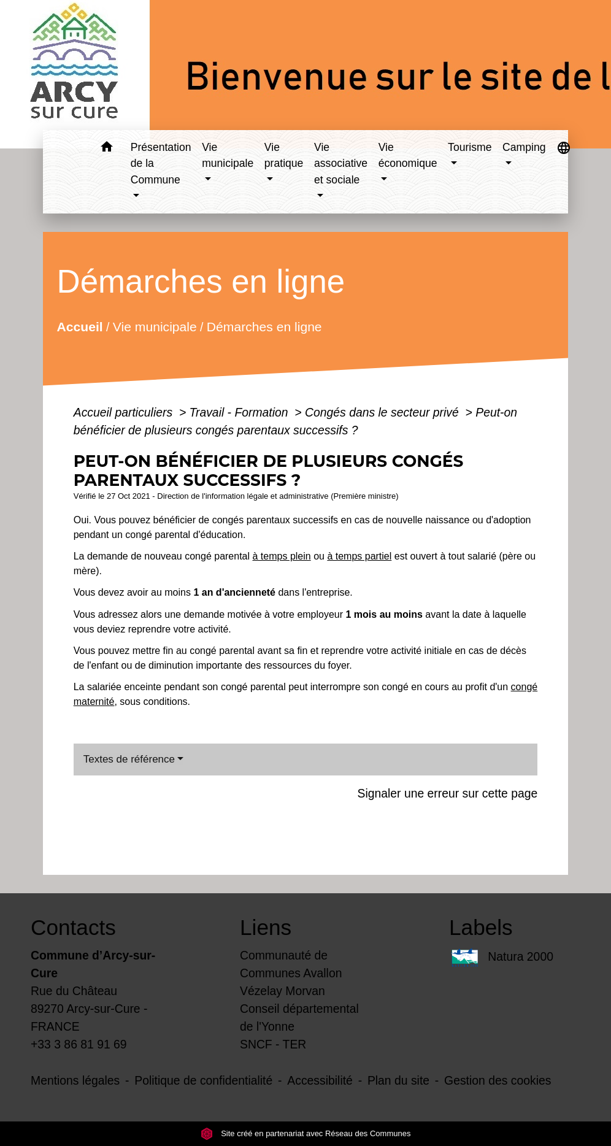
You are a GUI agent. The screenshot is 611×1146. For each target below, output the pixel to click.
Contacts (73, 927)
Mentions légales (75, 1080)
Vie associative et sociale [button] (340, 163)
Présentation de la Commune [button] (161, 163)
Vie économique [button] (408, 155)
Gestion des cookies (497, 1080)
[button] (107, 148)
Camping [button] (523, 147)
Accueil (79, 326)
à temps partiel (359, 556)
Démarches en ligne (264, 326)
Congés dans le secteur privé (383, 412)
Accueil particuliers (125, 412)
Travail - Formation (240, 412)
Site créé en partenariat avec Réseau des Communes (306, 1133)
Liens (265, 927)
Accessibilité (320, 1080)
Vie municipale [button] (227, 155)
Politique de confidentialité (203, 1080)
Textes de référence (129, 759)
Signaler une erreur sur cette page (447, 793)
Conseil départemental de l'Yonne (299, 1017)
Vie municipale (155, 326)
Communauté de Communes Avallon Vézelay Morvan (291, 973)
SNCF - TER (273, 1044)
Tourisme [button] (469, 147)
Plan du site (398, 1080)
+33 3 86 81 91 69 (79, 1044)
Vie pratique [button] (284, 155)
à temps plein (282, 556)
